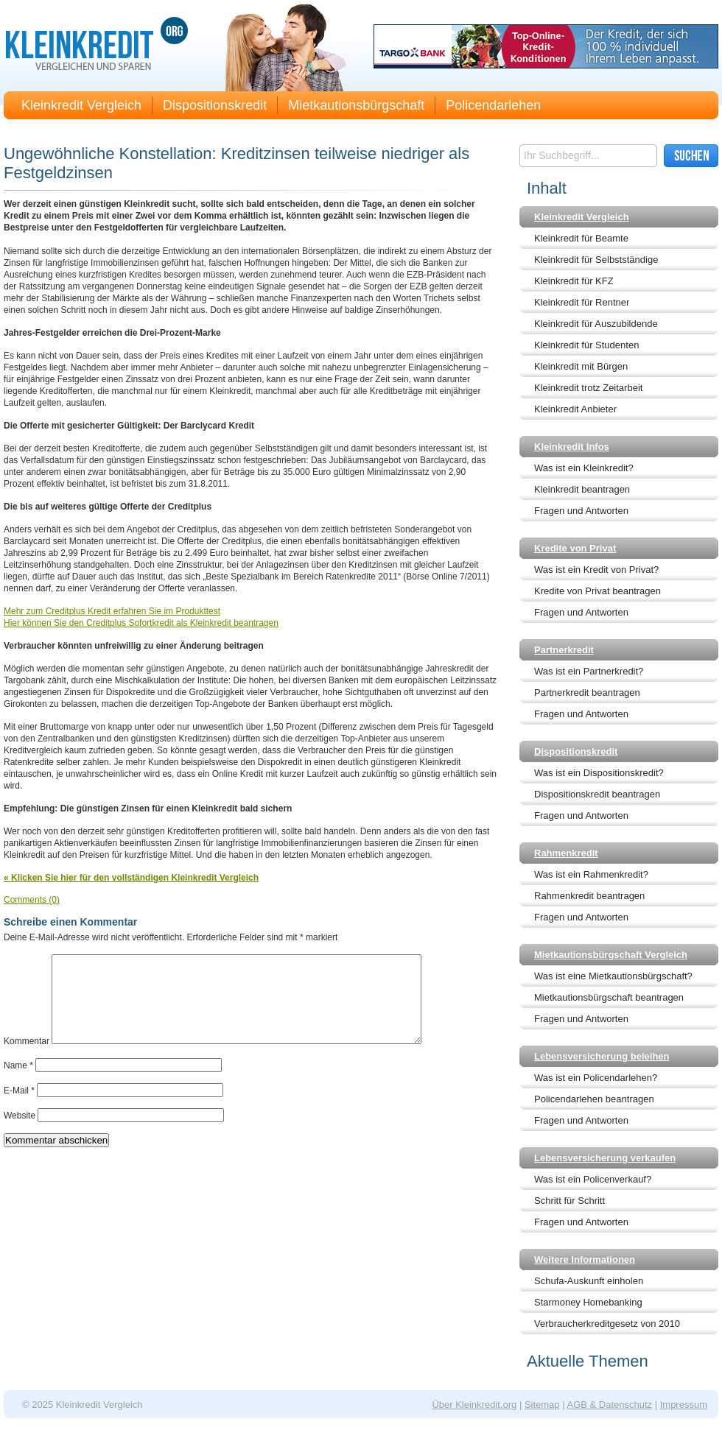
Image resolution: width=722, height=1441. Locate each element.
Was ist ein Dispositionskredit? (599, 772)
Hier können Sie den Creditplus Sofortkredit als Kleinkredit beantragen (141, 623)
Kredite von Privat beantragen (597, 590)
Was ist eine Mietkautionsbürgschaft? (613, 976)
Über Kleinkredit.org (474, 1404)
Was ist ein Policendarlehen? (595, 1077)
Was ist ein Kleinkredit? (584, 467)
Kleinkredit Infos (571, 446)
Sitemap (542, 1404)
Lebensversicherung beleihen (602, 1056)
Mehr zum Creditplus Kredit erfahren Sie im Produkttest (112, 611)
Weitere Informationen (584, 1259)
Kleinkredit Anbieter (575, 409)
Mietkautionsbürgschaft (356, 105)
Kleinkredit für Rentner (581, 302)
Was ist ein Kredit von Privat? (596, 569)
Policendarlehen (493, 105)
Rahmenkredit (566, 853)
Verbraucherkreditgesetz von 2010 (607, 1323)
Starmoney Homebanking (588, 1302)
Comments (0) (32, 900)
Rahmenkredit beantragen (589, 895)
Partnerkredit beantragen (587, 692)
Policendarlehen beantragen (594, 1098)
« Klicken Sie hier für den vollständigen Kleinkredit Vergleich (131, 878)
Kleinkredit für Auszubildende (596, 323)
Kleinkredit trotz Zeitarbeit (588, 387)
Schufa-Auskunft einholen (588, 1280)
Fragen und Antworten (581, 510)
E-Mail (19, 1108)
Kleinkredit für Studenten (586, 344)
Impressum (683, 1404)
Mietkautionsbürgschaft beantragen (609, 997)
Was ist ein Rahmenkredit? (591, 874)
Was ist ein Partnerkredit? (588, 671)
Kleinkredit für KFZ (574, 280)
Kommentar (26, 1059)
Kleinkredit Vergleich (81, 105)
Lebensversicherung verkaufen (605, 1157)
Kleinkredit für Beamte (581, 238)
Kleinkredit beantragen (582, 489)
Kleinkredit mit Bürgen (581, 366)
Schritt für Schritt (569, 1200)
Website (19, 1133)
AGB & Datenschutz (609, 1404)
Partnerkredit (564, 649)
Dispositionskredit (215, 105)
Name (18, 1083)
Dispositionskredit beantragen (597, 794)
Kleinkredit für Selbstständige (596, 259)
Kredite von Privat (575, 548)
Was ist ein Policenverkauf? (592, 1179)
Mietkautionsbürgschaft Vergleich (610, 954)
